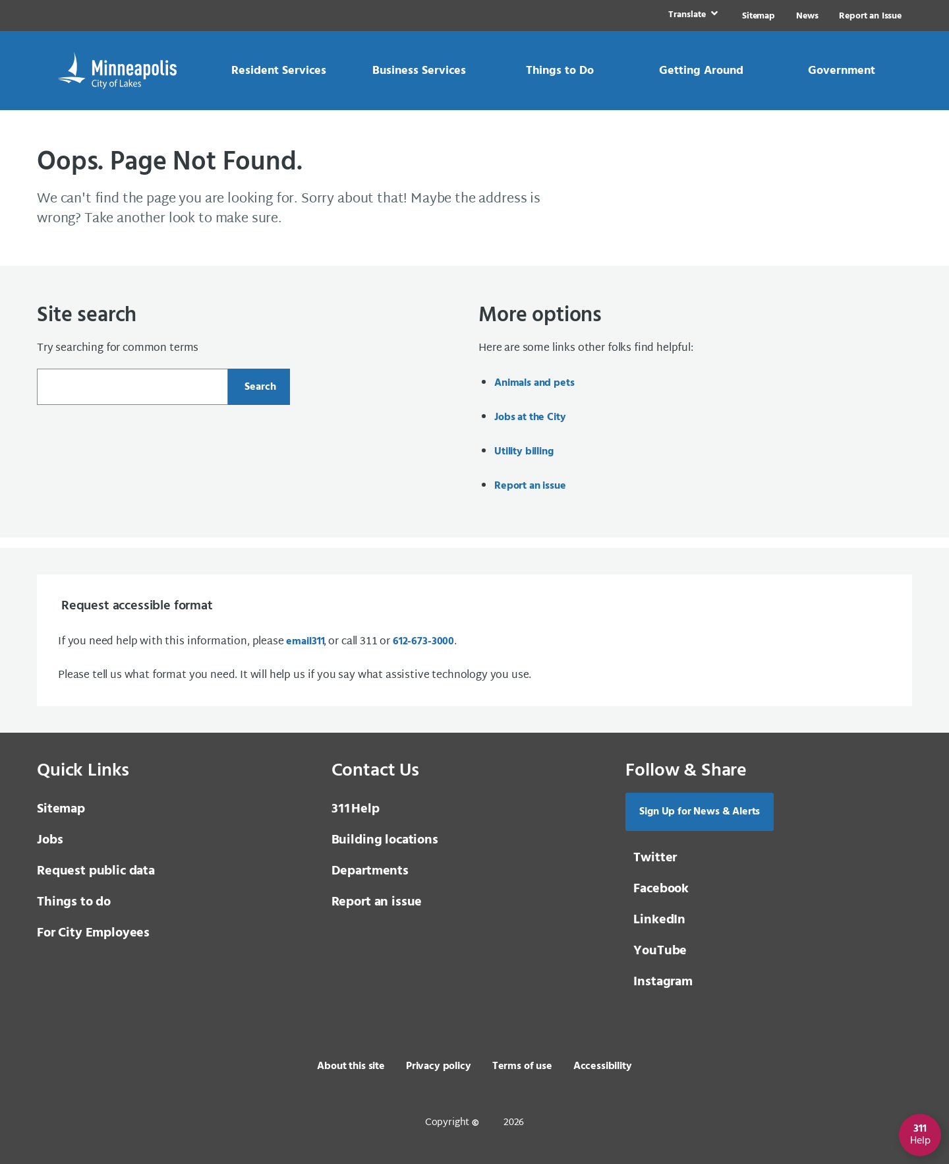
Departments (370, 871)
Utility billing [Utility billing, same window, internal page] (524, 451)
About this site (351, 1066)
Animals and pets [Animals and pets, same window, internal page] (534, 383)
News (807, 16)
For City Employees (93, 933)
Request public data (96, 871)
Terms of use (522, 1066)
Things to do (74, 902)
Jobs (50, 840)
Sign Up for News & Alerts (699, 811)
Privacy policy (438, 1066)
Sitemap (758, 16)
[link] (692, 15)
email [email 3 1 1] (304, 641)
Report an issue (376, 902)
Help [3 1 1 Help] (355, 809)
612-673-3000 (423, 641)
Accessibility (602, 1066)
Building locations (384, 840)
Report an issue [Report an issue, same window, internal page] (530, 486)
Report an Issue (870, 16)
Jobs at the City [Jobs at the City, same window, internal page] (529, 417)
